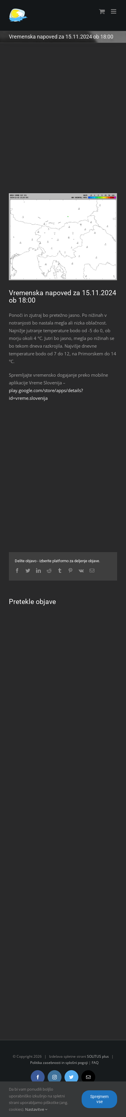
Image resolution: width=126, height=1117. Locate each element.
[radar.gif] (63, 236)
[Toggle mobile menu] (114, 11)
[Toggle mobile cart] (102, 11)
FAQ (95, 1062)
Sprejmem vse (99, 1099)
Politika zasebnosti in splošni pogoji (59, 1062)
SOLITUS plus (98, 1056)
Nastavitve (36, 1109)
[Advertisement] (63, 122)
